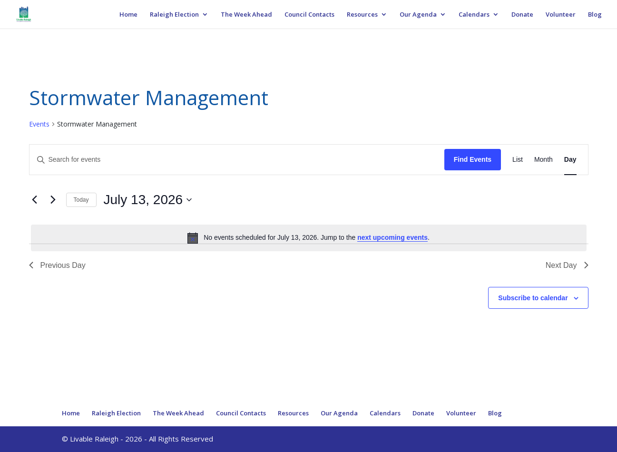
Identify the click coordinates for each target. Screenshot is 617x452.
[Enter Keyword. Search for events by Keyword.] (236, 160)
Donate (522, 15)
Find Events (472, 159)
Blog (595, 15)
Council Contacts (309, 15)
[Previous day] (34, 200)
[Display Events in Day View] (570, 160)
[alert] (309, 238)
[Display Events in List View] (517, 160)
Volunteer (561, 15)
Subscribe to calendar (533, 298)
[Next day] (53, 200)
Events (39, 123)
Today (81, 200)
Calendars (474, 15)
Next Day (567, 265)
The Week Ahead (246, 15)
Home (128, 15)
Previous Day (57, 265)
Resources (362, 15)
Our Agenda (418, 15)
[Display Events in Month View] (543, 160)
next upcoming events (392, 237)
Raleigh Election (174, 15)
